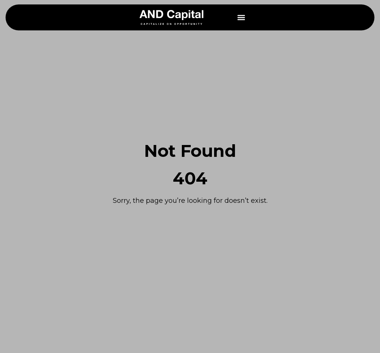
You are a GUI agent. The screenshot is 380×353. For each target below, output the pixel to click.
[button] (241, 17)
